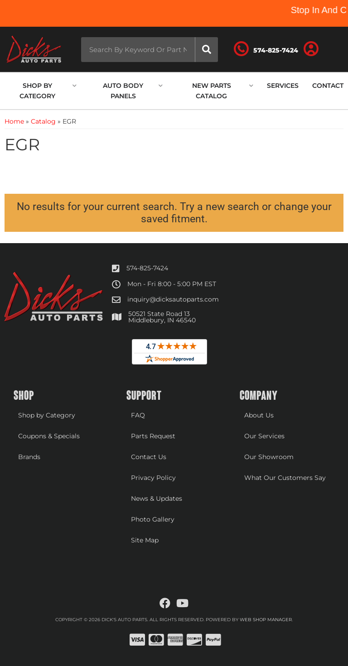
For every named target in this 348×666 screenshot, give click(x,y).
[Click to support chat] (270, 49)
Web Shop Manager (266, 620)
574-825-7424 (147, 268)
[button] (147, 49)
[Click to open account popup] (314, 49)
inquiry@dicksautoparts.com (173, 299)
